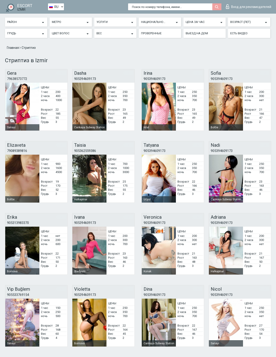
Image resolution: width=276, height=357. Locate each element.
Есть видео (239, 33)
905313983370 (18, 223)
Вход (248, 6)
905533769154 (18, 295)
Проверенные (151, 33)
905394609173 (85, 79)
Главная (13, 48)
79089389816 (17, 151)
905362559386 (85, 151)
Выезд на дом (197, 33)
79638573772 (17, 79)
